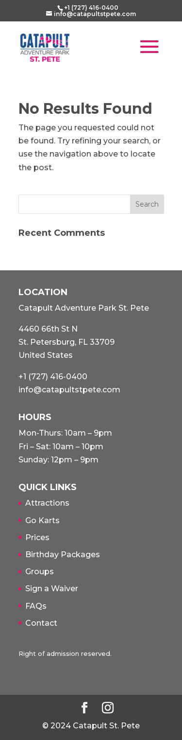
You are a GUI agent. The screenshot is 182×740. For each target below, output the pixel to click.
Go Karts (42, 520)
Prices (37, 537)
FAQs (36, 606)
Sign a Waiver (51, 588)
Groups (39, 571)
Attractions (47, 503)
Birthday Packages (62, 554)
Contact (41, 623)
